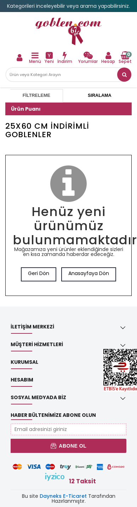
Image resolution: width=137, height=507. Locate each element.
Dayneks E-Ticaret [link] (63, 496)
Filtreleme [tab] (36, 95)
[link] (68, 31)
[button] (124, 75)
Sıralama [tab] (99, 95)
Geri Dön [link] (38, 273)
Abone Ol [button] (68, 446)
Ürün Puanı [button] (26, 108)
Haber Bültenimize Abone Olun (53, 415)
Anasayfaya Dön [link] (88, 273)
